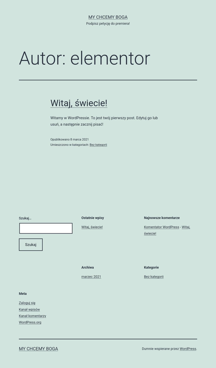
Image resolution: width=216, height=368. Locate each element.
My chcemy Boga (107, 17)
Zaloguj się (27, 303)
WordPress (188, 349)
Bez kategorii (98, 145)
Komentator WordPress (161, 227)
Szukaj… (25, 218)
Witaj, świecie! (78, 103)
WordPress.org (30, 322)
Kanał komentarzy (32, 316)
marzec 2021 (91, 277)
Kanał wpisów (29, 309)
